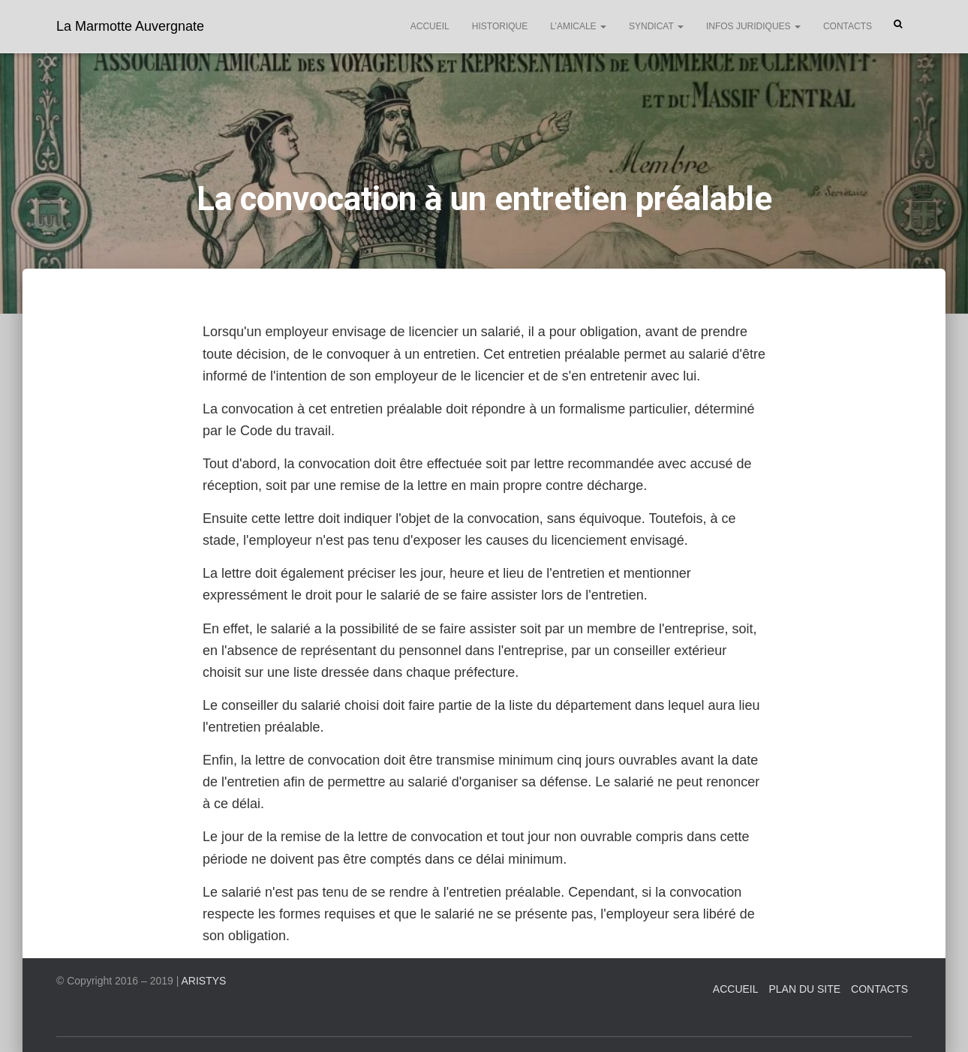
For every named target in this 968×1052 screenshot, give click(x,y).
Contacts (847, 26)
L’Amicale (578, 26)
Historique (500, 26)
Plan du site (804, 989)
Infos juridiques (753, 26)
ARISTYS (204, 981)
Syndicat (656, 26)
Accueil (429, 26)
